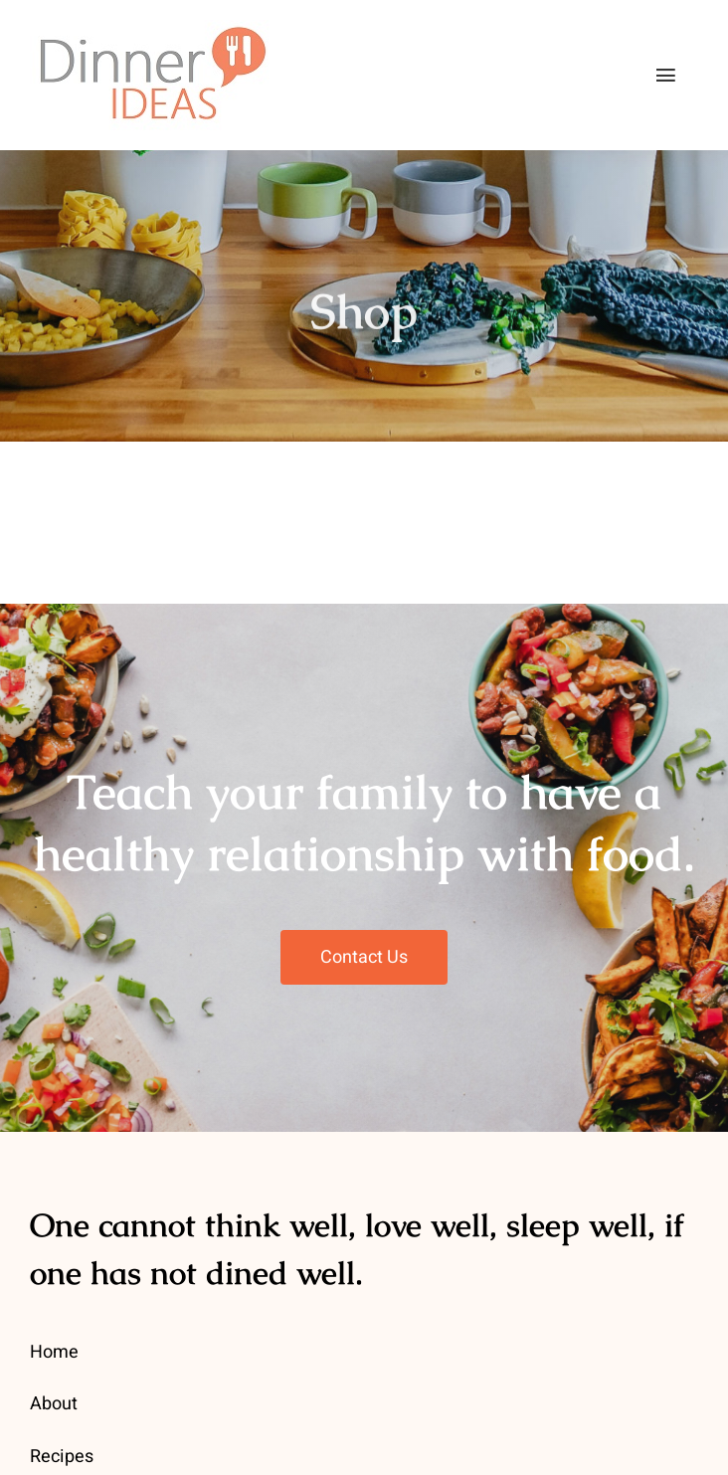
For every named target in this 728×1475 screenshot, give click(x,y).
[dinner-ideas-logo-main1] (151, 29)
